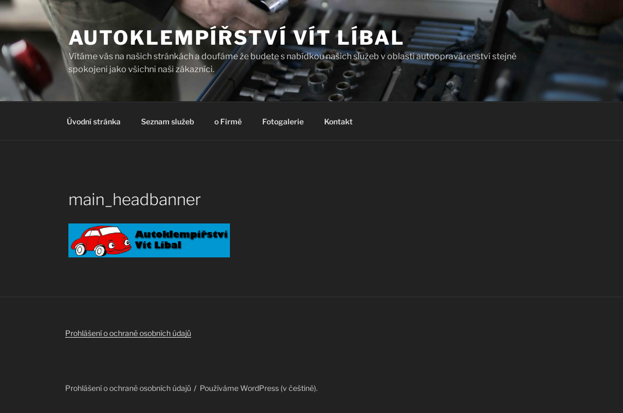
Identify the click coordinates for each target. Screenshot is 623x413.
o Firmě (228, 121)
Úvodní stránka (94, 121)
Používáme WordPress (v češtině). (259, 388)
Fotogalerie (283, 121)
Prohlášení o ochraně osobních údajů (128, 333)
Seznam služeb (167, 121)
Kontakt (338, 121)
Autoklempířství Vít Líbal (236, 38)
